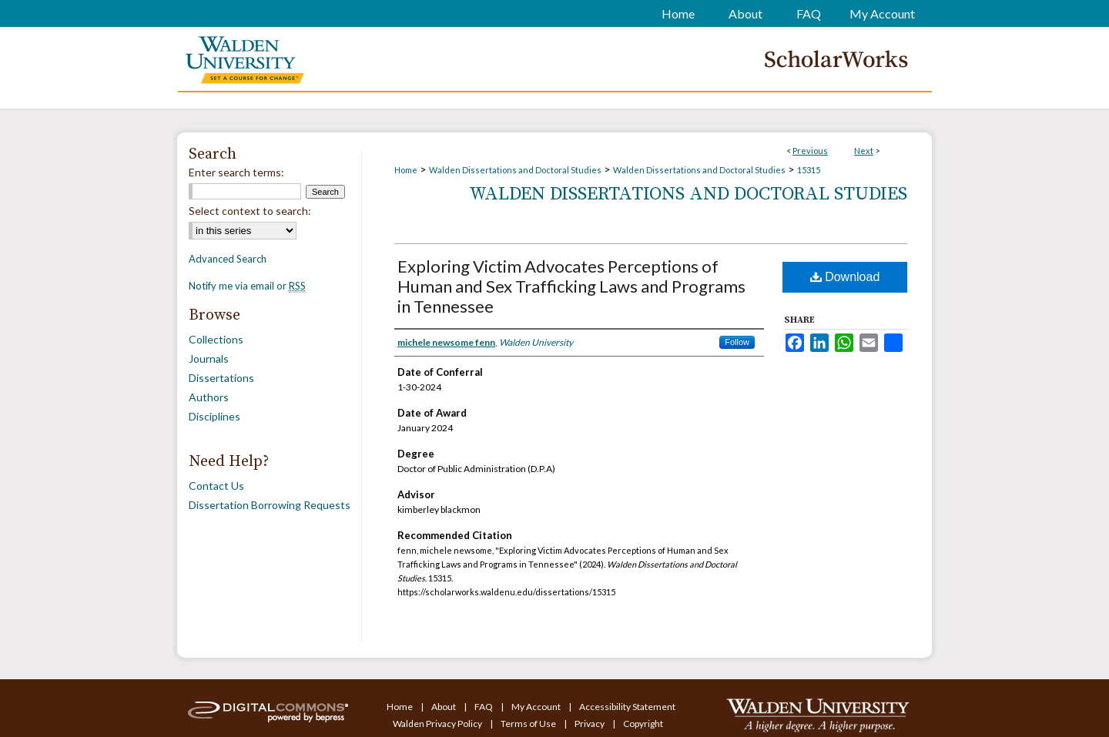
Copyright (643, 723)
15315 (808, 170)
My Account (536, 706)
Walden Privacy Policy (438, 723)
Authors (209, 397)
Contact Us (216, 485)
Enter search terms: (236, 172)
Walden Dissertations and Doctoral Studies (515, 170)
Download (845, 276)
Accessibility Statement (627, 706)
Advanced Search (227, 259)
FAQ (484, 706)
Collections (216, 339)
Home (405, 170)
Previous (810, 151)
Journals (209, 358)
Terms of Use (529, 723)
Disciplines (214, 416)
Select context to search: (250, 210)
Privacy (590, 723)
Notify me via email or (247, 286)
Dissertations (221, 377)
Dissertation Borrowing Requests (269, 504)
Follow (737, 342)
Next (863, 151)
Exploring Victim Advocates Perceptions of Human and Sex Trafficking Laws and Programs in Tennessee (571, 286)
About (444, 706)
